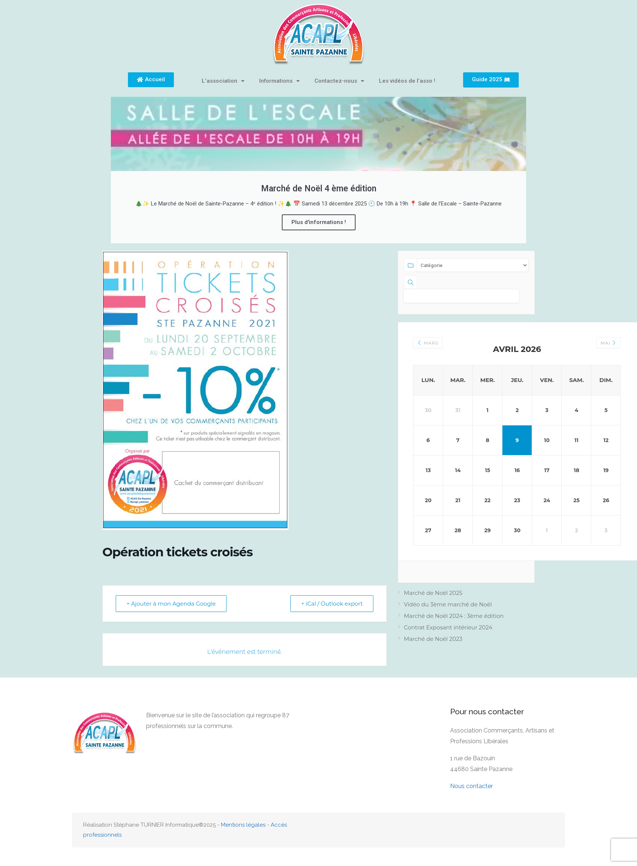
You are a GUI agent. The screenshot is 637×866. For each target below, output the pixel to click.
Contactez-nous (339, 81)
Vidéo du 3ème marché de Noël (448, 604)
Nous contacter (471, 786)
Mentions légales (243, 824)
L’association (223, 81)
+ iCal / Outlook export (332, 603)
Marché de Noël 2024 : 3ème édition (454, 615)
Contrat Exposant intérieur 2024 (448, 627)
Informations (279, 81)
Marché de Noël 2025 (433, 592)
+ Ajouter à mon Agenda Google (171, 603)
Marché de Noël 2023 (433, 638)
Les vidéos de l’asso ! (407, 81)
